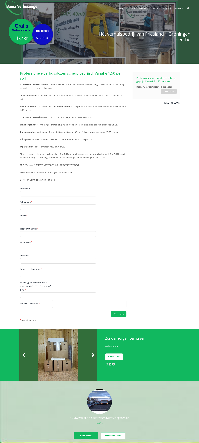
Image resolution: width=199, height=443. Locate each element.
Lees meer (169, 91)
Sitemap (22, 430)
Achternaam (26, 196)
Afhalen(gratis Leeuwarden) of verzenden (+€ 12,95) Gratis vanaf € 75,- (35, 245)
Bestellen (114, 309)
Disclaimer (32, 430)
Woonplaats (26, 218)
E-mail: (23, 203)
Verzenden (118, 267)
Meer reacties (113, 388)
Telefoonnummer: (29, 211)
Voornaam (25, 188)
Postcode (25, 226)
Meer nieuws (172, 102)
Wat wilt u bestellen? (30, 256)
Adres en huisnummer (31, 234)
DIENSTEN (167, 8)
